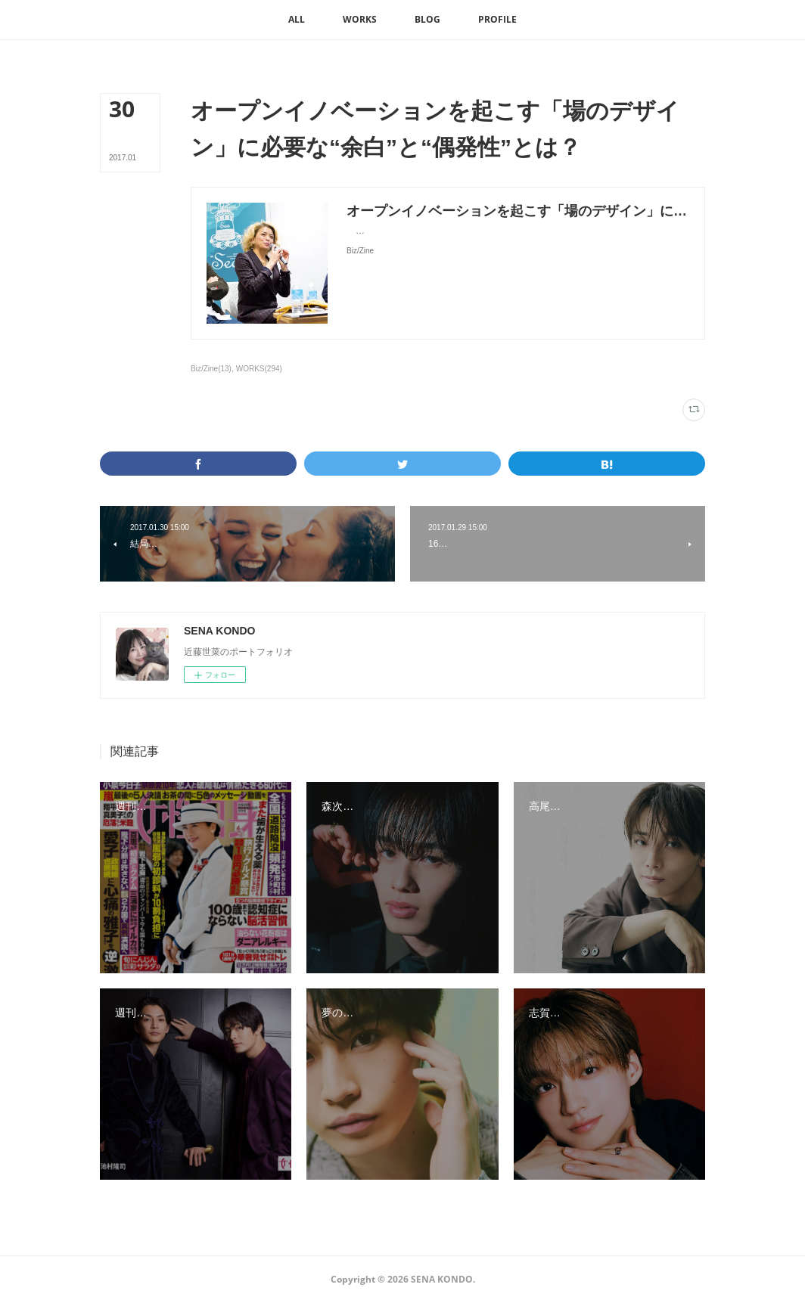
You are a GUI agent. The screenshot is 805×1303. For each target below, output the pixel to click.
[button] (296, 19)
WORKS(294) (259, 369)
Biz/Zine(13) (211, 369)
